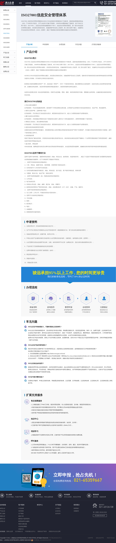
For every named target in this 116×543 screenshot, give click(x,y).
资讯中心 (46, 3)
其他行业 (21, 529)
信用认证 (2, 521)
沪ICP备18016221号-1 (55, 538)
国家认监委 (9, 531)
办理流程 (62, 44)
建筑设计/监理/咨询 (23, 518)
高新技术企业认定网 (54, 531)
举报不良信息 (111, 538)
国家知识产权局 (42, 531)
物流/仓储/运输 (22, 524)
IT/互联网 (21, 508)
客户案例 (37, 3)
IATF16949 (6, 28)
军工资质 (2, 513)
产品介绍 (29, 44)
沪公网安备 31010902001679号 (41, 540)
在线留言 (76, 511)
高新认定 (2, 516)
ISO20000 (6, 38)
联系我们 (65, 3)
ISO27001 (6, 33)
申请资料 (46, 44)
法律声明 (90, 538)
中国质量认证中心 (30, 531)
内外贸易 (21, 511)
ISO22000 (6, 42)
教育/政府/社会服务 (23, 521)
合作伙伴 (57, 513)
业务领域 (28, 3)
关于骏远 (56, 3)
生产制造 (21, 513)
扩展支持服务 (96, 44)
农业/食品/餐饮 (22, 526)
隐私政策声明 (100, 538)
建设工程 (21, 516)
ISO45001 (6, 24)
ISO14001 (6, 19)
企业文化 (57, 511)
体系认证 (2, 508)
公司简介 (57, 508)
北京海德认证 (19, 531)
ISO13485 (6, 47)
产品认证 (2, 511)
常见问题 (78, 44)
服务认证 (2, 518)
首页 (20, 3)
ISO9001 (6, 15)
